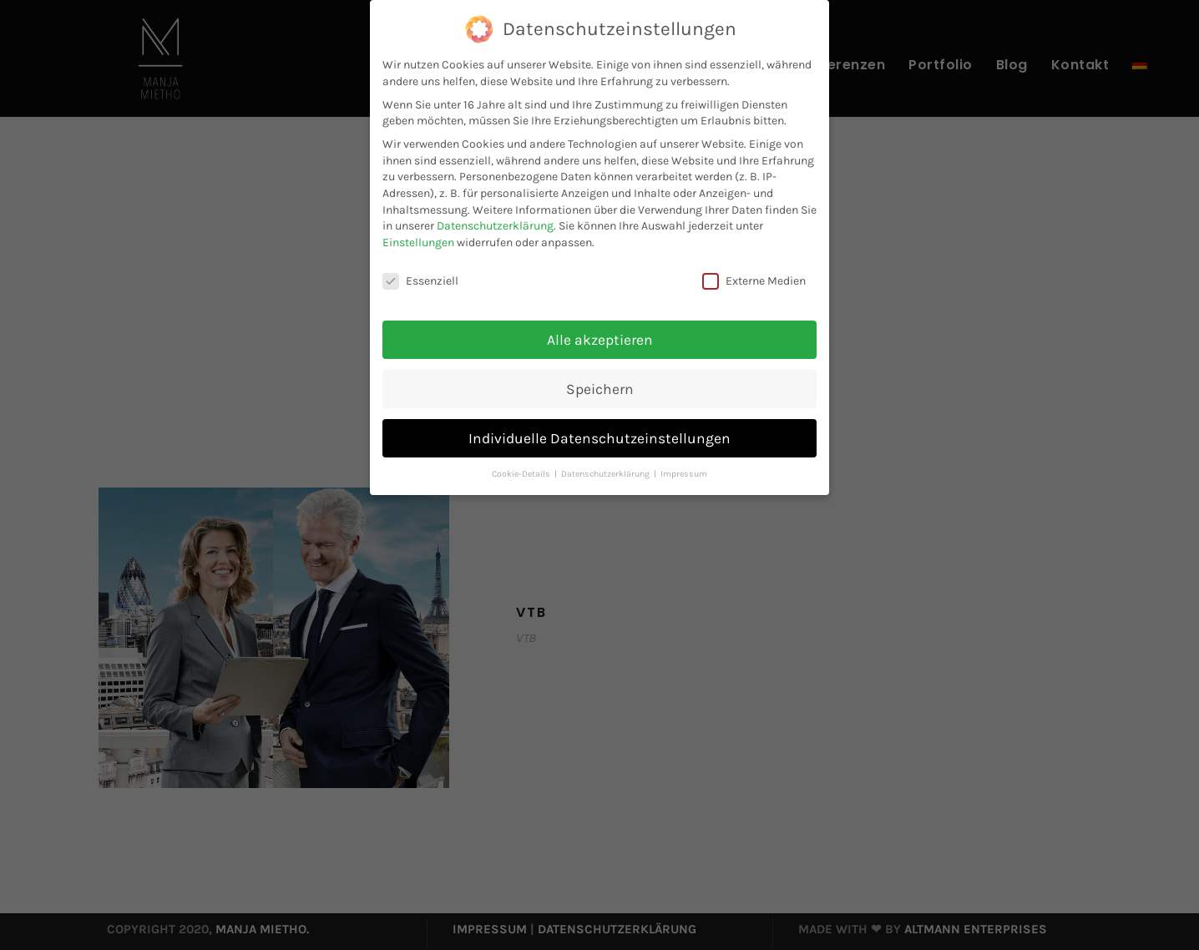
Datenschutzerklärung (495, 226)
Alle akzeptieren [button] (600, 339)
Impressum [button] (683, 473)
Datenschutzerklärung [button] (606, 473)
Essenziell (420, 281)
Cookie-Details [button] (522, 473)
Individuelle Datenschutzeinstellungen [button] (599, 438)
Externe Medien (754, 281)
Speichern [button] (600, 389)
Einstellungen (418, 242)
